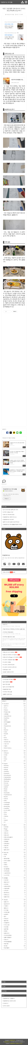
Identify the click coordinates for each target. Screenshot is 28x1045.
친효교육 (15, 845)
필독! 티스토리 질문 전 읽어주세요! (11, 522)
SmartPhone (15, 718)
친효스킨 (15, 833)
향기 (15, 916)
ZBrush (15, 791)
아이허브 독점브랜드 (14, 633)
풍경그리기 (15, 882)
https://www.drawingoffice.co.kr (12, 22)
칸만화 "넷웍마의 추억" (8, 672)
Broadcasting (15, 806)
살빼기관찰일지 (15, 937)
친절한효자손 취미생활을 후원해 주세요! (12, 524)
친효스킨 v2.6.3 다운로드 (10, 652)
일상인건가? (15, 904)
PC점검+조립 (15, 712)
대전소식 (15, 939)
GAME (15, 724)
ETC (15, 761)
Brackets (15, 797)
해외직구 (14, 751)
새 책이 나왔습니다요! (8, 512)
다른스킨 (15, 847)
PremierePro (15, 773)
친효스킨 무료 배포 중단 (8, 514)
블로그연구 (15, 849)
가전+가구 (15, 744)
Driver (15, 737)
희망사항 (15, 943)
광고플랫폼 (15, 869)
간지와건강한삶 (15, 935)
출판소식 (15, 908)
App (15, 728)
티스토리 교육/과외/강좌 (8, 664)
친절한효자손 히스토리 (8, 519)
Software (15, 798)
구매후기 (15, 906)
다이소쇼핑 (15, 925)
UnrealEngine (15, 802)
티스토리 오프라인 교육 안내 (9, 667)
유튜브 (15, 864)
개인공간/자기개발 (9, 14)
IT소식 (15, 708)
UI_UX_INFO (15, 810)
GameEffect (15, 808)
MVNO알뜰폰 (15, 722)
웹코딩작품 (15, 858)
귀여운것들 (15, 912)
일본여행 (15, 929)
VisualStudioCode (15, 795)
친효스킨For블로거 (15, 837)
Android (15, 820)
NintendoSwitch (15, 726)
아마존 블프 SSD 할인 (9, 679)
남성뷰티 (15, 914)
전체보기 (14, 701)
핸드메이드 (15, 892)
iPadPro (15, 720)
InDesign (15, 769)
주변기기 (15, 739)
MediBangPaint (15, 779)
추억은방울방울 (15, 941)
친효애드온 (15, 839)
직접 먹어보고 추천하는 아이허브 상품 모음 (14, 629)
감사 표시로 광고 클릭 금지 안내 (10, 509)
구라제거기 (5, 1003)
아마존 (15, 755)
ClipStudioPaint (15, 777)
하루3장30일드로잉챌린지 (9, 35)
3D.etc (15, 814)
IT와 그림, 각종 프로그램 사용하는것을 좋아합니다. (11, 495)
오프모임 (15, 884)
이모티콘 (15, 880)
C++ (15, 818)
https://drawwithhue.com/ (10, 32)
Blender (15, 789)
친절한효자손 (12, 1040)
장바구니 (15, 706)
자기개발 (15, 910)
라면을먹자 (15, 922)
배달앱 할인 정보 (7, 689)
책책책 (15, 931)
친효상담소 (15, 843)
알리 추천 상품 (6, 684)
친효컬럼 (15, 841)
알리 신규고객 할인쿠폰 (8, 686)
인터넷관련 (15, 871)
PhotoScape (15, 781)
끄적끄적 (15, 890)
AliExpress (15, 753)
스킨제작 (15, 831)
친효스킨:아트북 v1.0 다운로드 (11, 654)
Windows (15, 710)
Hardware (15, 730)
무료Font (15, 816)
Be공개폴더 (15, 948)
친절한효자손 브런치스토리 (9, 1000)
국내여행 (15, 927)
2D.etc (15, 812)
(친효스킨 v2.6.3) (19, 1043)
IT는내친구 (14, 703)
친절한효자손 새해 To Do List (9, 517)
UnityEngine (15, 804)
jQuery (15, 862)
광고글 (15, 946)
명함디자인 (15, 897)
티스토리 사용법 (7, 662)
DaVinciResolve (15, 775)
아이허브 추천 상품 (7, 691)
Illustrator (15, 767)
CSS (15, 856)
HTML (15, 854)
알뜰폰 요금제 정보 (7, 694)
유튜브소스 (15, 894)
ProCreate (15, 783)
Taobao (15, 759)
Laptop (15, 732)
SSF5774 (14, 625)
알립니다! (15, 902)
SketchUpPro (15, 793)
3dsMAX (15, 787)
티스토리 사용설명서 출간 (10, 659)
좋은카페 (15, 920)
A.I (15, 822)
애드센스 (15, 866)
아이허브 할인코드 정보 (14, 639)
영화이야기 (15, 933)
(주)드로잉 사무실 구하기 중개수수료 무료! (9, 24)
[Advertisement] (14, 370)
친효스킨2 (15, 835)
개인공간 (14, 899)
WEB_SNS (14, 852)
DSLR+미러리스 (15, 748)
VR (15, 736)
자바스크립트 (15, 860)
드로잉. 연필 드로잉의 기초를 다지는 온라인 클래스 (9, 38)
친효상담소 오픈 (7, 669)
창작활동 (14, 878)
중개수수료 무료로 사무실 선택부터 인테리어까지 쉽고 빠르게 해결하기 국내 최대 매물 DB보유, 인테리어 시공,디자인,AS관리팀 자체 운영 (9, 27)
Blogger (15, 829)
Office (15, 800)
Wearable (15, 734)
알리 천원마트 (7, 681)
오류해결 (15, 714)
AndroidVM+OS (15, 716)
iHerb (15, 757)
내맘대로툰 (15, 888)
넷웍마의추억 (15, 886)
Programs (14, 763)
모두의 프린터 (6, 1005)
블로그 (14, 825)
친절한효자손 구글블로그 (9, 998)
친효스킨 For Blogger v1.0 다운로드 (12, 657)
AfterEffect (15, 771)
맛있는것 (15, 918)
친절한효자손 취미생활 (6, 2)
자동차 (15, 746)
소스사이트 (15, 875)
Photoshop (15, 765)
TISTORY (15, 827)
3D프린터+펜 (15, 741)
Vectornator (15, 785)
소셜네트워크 (15, 873)
